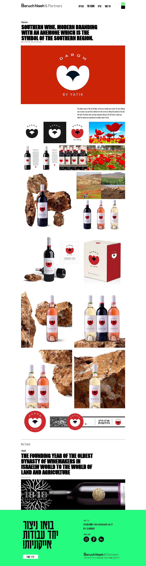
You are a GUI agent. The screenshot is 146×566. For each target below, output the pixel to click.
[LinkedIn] (101, 539)
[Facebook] (94, 539)
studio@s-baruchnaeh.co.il (98, 524)
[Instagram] (86, 539)
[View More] (41, 5)
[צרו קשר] (30, 557)
